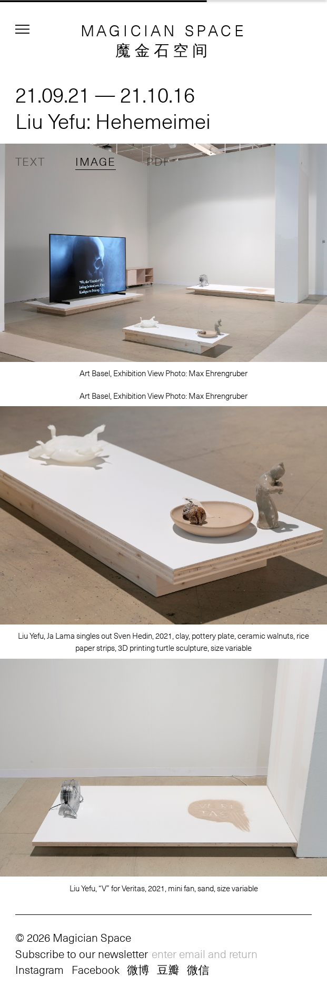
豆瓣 (168, 969)
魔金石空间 (163, 49)
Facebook (96, 969)
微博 (138, 969)
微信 (198, 969)
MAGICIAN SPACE (164, 30)
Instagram (39, 969)
